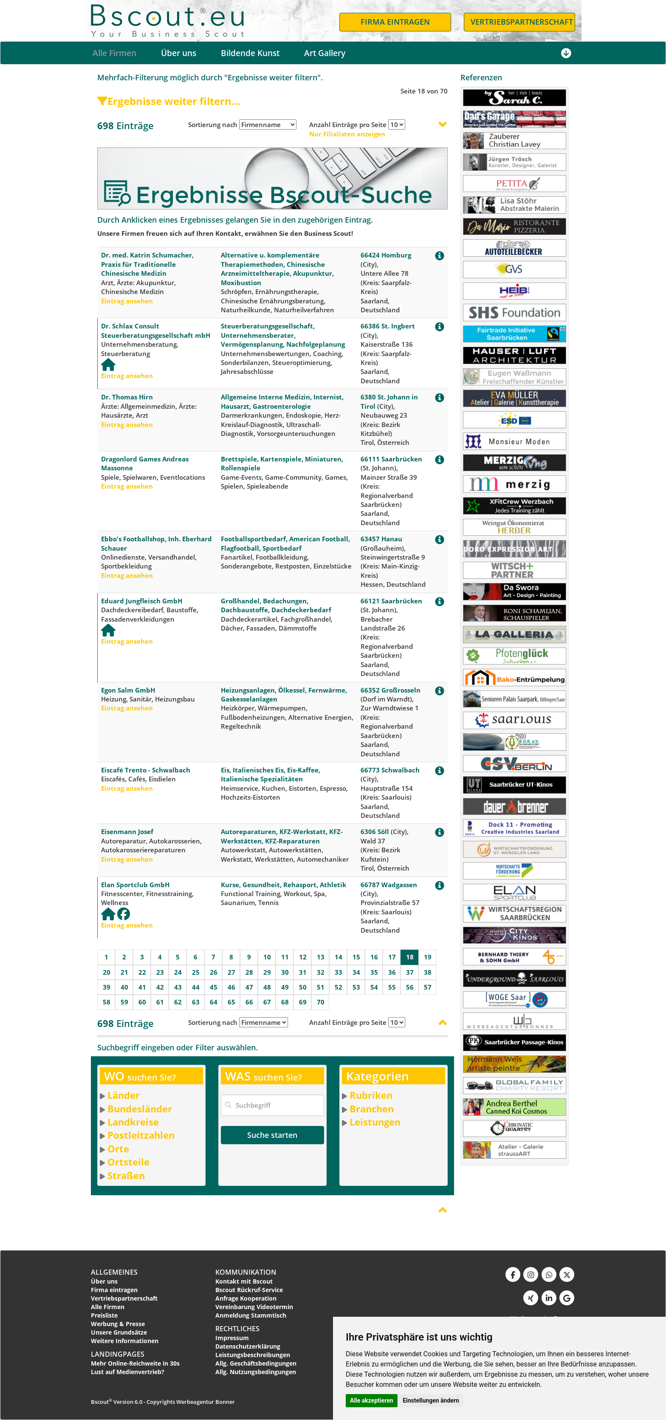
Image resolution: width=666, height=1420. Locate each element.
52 (338, 987)
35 (374, 972)
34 (356, 972)
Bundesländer (139, 1108)
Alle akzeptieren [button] (371, 1400)
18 (410, 957)
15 (356, 957)
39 (106, 987)
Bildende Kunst (250, 53)
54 (374, 987)
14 (338, 957)
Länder (123, 1095)
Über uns (178, 53)
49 (285, 987)
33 (338, 972)
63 (196, 1002)
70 (321, 1002)
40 (124, 987)
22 (142, 972)
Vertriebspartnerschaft (124, 1298)
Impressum (232, 1338)
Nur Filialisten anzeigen (347, 134)
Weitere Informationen (124, 1341)
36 (392, 972)
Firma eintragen (114, 1290)
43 (178, 987)
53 (356, 987)
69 (303, 1002)
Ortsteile (128, 1161)
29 (267, 972)
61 (160, 1002)
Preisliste (104, 1315)
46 (231, 987)
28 (249, 972)
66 (249, 1002)
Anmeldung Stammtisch (250, 1315)
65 (231, 1002)
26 (213, 972)
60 (142, 1002)
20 (106, 972)
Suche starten (272, 1135)
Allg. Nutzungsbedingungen (255, 1372)
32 (321, 972)
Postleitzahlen (141, 1135)
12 (303, 957)
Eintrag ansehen (127, 301)
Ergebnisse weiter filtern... (168, 101)
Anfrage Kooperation (246, 1298)
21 (124, 972)
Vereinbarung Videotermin (254, 1307)
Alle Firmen (114, 53)
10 (267, 957)
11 (285, 957)
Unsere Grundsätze (119, 1332)
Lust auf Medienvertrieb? (127, 1372)
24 (178, 972)
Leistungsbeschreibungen (252, 1355)
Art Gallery (324, 53)
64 (213, 1002)
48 (267, 987)
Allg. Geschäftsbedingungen (255, 1363)
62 (178, 1002)
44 (196, 987)
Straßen (126, 1175)
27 (231, 972)
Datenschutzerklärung (247, 1346)
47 (249, 987)
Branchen (372, 1108)
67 (267, 1002)
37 (410, 972)
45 (213, 987)
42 (160, 987)
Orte (118, 1148)
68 (285, 1002)
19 (428, 957)
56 (410, 987)
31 (303, 972)
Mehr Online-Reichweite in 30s (135, 1363)
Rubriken (371, 1095)
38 (428, 972)
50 (303, 987)
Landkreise (133, 1121)
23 (160, 972)
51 (321, 987)
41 (142, 987)
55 (392, 987)
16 (374, 957)
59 (124, 1002)
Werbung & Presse (118, 1324)
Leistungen (375, 1121)
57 (428, 987)
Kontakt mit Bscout (244, 1281)
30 (285, 972)
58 (106, 1002)
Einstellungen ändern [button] (431, 1400)
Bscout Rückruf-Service (249, 1290)
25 (196, 972)
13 (321, 957)
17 (392, 957)
